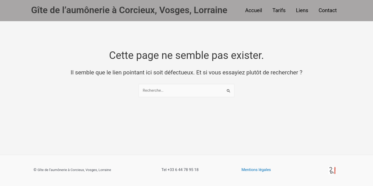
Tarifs (279, 10)
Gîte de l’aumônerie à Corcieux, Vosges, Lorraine (129, 10)
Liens (302, 10)
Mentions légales (256, 169)
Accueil (253, 10)
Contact (328, 10)
